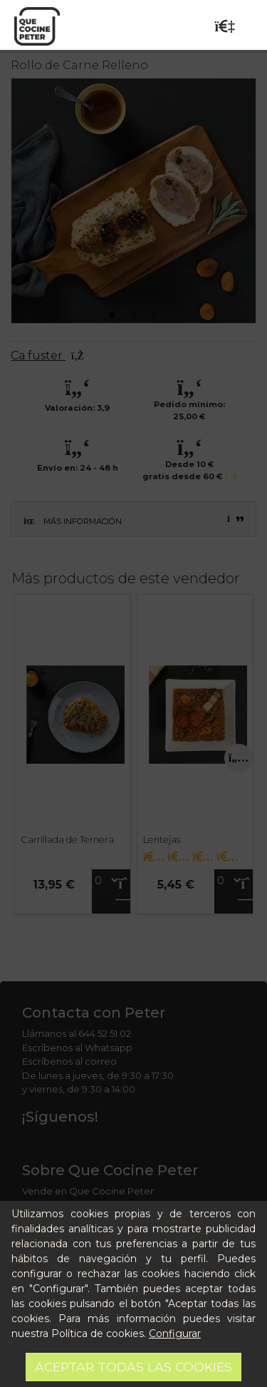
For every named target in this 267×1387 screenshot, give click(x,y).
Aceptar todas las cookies (133, 1366)
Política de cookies (97, 1333)
